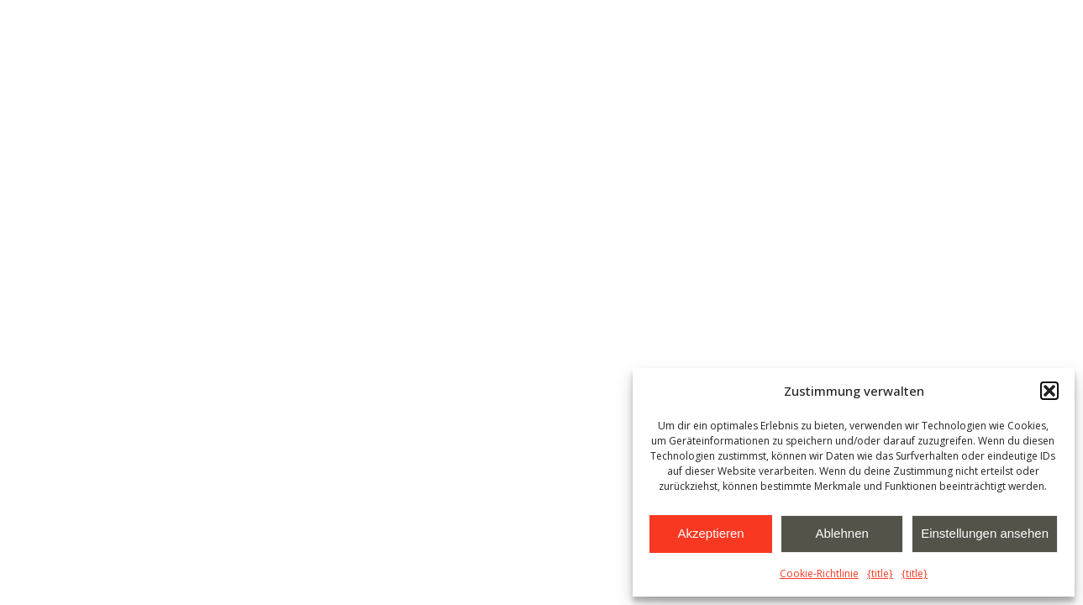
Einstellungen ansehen (985, 533)
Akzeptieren (710, 533)
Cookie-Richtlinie (819, 573)
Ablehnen (841, 533)
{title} (880, 573)
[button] (1049, 390)
